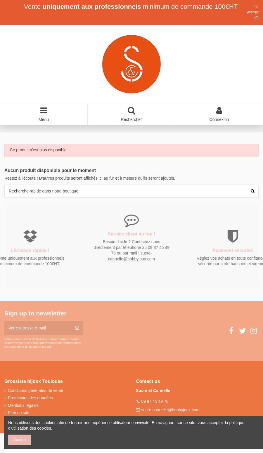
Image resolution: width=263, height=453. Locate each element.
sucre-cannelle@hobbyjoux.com (170, 409)
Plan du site (18, 412)
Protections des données (30, 397)
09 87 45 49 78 (154, 401)
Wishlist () (253, 12)
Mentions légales (23, 405)
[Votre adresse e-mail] (37, 328)
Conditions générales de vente (35, 390)
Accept (19, 439)
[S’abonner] (77, 328)
